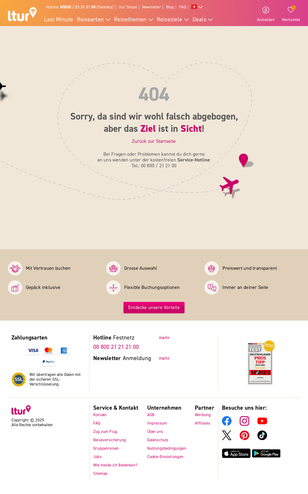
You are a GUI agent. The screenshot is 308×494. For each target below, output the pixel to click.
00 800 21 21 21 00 (116, 347)
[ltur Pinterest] (244, 438)
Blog (170, 7)
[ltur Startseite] (22, 15)
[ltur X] (227, 438)
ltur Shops (128, 7)
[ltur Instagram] (244, 424)
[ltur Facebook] (227, 424)
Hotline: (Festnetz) (80, 7)
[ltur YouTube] (262, 424)
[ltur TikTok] (262, 438)
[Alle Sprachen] (197, 7)
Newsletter (151, 7)
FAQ (182, 7)
